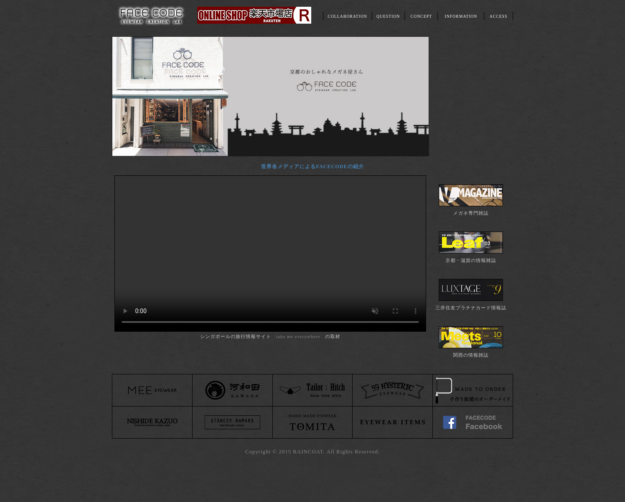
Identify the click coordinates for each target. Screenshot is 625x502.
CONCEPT (421, 16)
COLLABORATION (347, 16)
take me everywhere (298, 336)
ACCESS (498, 16)
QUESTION (388, 16)
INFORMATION (461, 16)
